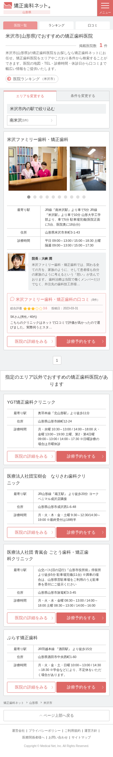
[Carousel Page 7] (65, 197)
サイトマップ (81, 737)
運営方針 (90, 730)
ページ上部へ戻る (59, 715)
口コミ (93, 25)
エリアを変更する (30, 96)
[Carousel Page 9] (77, 197)
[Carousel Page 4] (47, 197)
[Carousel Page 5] (53, 197)
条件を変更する (83, 96)
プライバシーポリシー (45, 730)
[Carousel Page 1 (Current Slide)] (28, 197)
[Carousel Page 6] (59, 197)
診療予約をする (81, 341)
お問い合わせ (58, 737)
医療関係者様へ (33, 737)
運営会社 (18, 730)
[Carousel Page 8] (71, 197)
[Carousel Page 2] (34, 197)
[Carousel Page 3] (41, 197)
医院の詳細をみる (31, 341)
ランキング (56, 25)
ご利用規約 (73, 730)
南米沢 (19, 120)
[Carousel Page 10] (84, 197)
